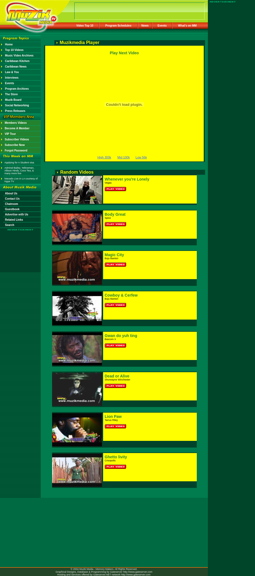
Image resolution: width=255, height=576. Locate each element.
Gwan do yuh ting (121, 335)
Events (162, 25)
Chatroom (11, 203)
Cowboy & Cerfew (121, 295)
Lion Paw (113, 416)
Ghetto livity (116, 457)
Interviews (12, 77)
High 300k (104, 157)
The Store (11, 94)
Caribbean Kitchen (17, 61)
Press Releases (15, 110)
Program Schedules (118, 25)
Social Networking (17, 105)
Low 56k (141, 157)
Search (9, 225)
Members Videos (16, 122)
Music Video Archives (19, 55)
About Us (11, 193)
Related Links (14, 219)
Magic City (114, 255)
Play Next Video (124, 53)
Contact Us (12, 198)
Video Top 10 (84, 25)
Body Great (115, 214)
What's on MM (187, 25)
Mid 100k (124, 157)
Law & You (12, 72)
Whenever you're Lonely (127, 179)
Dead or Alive (117, 376)
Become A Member (17, 128)
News (145, 25)
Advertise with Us (16, 214)
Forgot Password (16, 150)
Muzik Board (13, 99)
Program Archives (17, 88)
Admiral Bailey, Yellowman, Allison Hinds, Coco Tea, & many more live (19, 170)
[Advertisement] (20, 247)
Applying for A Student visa (19, 162)
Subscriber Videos (17, 139)
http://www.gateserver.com (137, 571)
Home (9, 44)
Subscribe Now (15, 144)
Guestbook (12, 209)
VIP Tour (10, 133)
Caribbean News (16, 66)
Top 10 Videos (14, 50)
